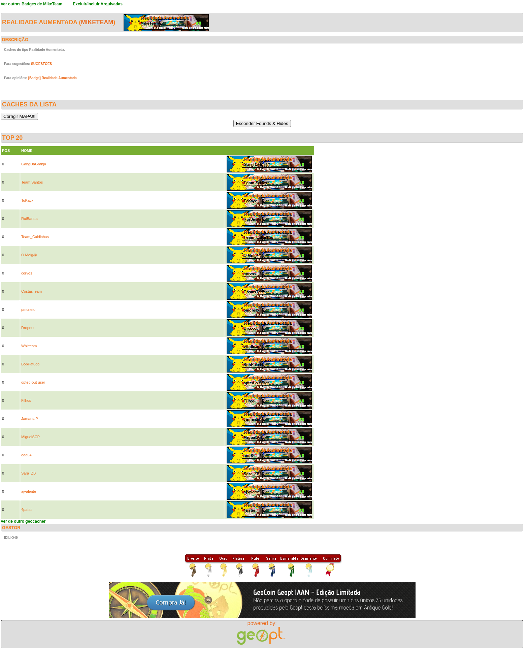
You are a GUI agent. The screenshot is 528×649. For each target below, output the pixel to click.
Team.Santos (32, 182)
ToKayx (27, 200)
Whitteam (29, 346)
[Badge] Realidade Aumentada (52, 78)
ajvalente (28, 491)
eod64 (26, 455)
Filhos (26, 400)
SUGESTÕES (41, 64)
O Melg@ (29, 255)
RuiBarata (29, 219)
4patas (26, 510)
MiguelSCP (30, 437)
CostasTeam (31, 291)
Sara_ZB (28, 473)
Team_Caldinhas (35, 237)
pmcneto (28, 309)
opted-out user (33, 382)
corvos (26, 273)
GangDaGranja (33, 164)
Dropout (27, 328)
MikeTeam (97, 22)
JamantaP (29, 419)
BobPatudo (30, 364)
